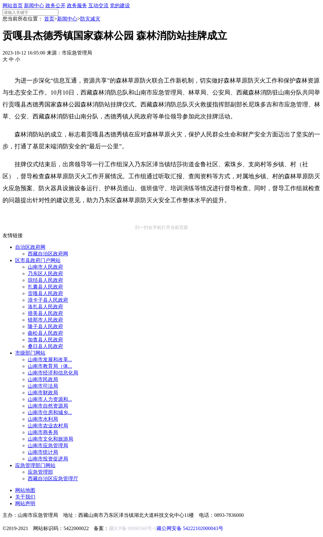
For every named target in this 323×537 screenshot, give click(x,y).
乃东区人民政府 (45, 273)
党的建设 (120, 5)
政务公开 (55, 5)
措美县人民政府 (45, 313)
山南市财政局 (43, 392)
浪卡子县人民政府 (48, 300)
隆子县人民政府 (45, 326)
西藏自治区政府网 (48, 253)
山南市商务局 (43, 432)
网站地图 (25, 490)
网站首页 (13, 5)
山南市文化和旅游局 (50, 439)
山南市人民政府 (45, 267)
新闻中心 (34, 5)
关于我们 (25, 497)
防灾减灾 (90, 18)
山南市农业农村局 (48, 425)
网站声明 (25, 503)
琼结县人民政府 (45, 280)
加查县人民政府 (45, 339)
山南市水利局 (43, 419)
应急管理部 (40, 472)
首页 (49, 18)
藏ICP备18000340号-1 (132, 528)
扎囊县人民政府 (45, 286)
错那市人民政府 (45, 320)
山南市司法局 (43, 386)
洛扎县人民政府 (45, 306)
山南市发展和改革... (50, 359)
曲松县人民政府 (45, 333)
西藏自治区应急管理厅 (53, 478)
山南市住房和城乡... (50, 412)
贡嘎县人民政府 (45, 293)
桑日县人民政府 (45, 346)
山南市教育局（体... (50, 366)
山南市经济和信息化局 (53, 372)
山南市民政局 (43, 379)
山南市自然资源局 (48, 405)
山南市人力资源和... (50, 399)
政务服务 (77, 5)
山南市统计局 (43, 452)
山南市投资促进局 (48, 458)
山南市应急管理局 (48, 445)
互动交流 (98, 5)
